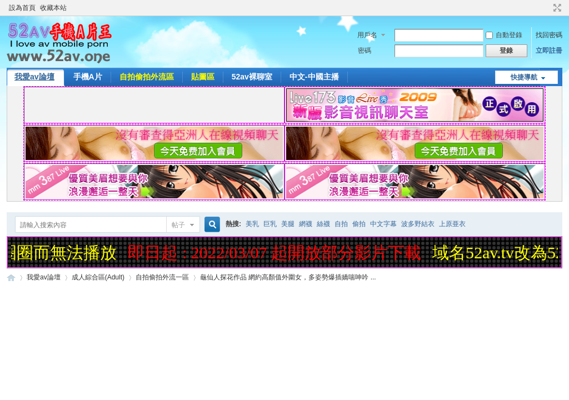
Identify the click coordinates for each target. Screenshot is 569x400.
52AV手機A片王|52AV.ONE (11, 277)
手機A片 (87, 76)
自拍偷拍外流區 (146, 76)
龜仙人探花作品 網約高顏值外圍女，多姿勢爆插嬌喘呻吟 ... (288, 277)
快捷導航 (524, 77)
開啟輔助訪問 (547, 8)
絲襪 (323, 224)
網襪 (305, 224)
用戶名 (367, 35)
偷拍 (359, 224)
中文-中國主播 (314, 76)
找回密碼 (549, 35)
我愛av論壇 (34, 76)
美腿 (288, 224)
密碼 (364, 50)
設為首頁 (22, 8)
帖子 (178, 225)
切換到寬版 (556, 8)
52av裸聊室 (252, 76)
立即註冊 (549, 50)
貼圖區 (202, 76)
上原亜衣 (452, 224)
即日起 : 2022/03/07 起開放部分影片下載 (276, 252)
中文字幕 (383, 224)
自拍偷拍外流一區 (162, 277)
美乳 (252, 224)
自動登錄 (504, 35)
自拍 (341, 224)
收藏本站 (53, 8)
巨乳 (270, 224)
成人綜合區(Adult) (98, 277)
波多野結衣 (418, 224)
